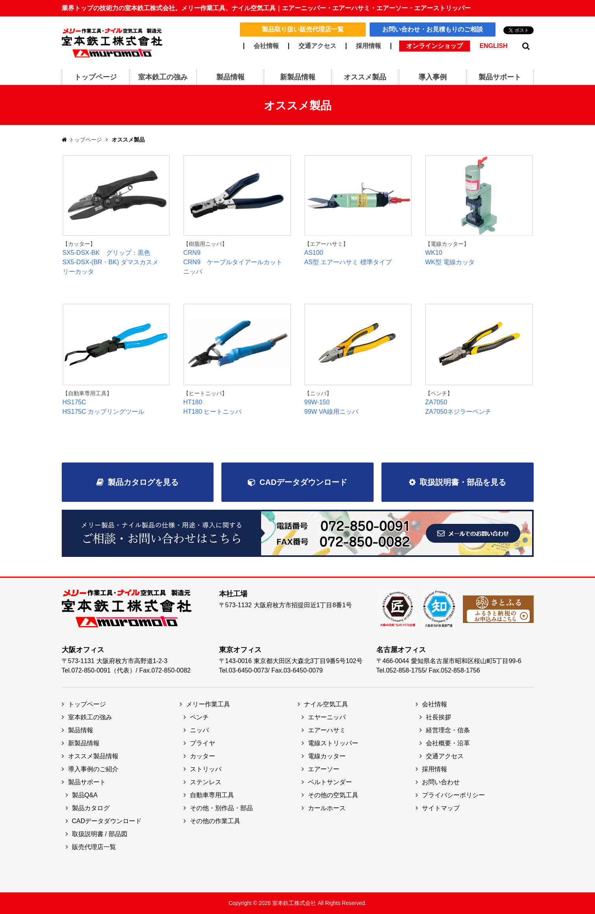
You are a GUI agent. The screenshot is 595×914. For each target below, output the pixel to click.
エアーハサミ (327, 730)
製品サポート (87, 782)
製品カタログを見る (143, 482)
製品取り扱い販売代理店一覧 (303, 29)
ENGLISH (493, 46)
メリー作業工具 (208, 704)
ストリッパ (205, 769)
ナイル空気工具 (326, 704)
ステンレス (205, 782)
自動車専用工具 (212, 795)
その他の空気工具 (333, 795)
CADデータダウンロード (303, 482)
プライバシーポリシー (453, 795)
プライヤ (202, 743)
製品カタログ (91, 808)
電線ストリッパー (333, 743)
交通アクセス (317, 46)
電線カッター (327, 756)
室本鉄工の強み (90, 717)
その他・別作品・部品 (221, 808)
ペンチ (199, 717)
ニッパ (199, 730)
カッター (202, 756)
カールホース (327, 808)
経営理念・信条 (448, 730)
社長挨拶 (438, 717)
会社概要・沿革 (448, 743)
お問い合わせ (441, 782)
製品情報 (80, 730)
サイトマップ (441, 808)
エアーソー (323, 769)
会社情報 (266, 46)
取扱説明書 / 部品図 (99, 834)
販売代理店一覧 (94, 847)
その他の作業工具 (215, 821)
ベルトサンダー (330, 782)
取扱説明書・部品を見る (463, 482)
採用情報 (368, 46)
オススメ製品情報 (93, 756)
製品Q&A (85, 795)
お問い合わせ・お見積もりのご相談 (432, 29)
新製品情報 (83, 743)
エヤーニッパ (327, 717)
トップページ (85, 139)
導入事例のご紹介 (93, 769)
